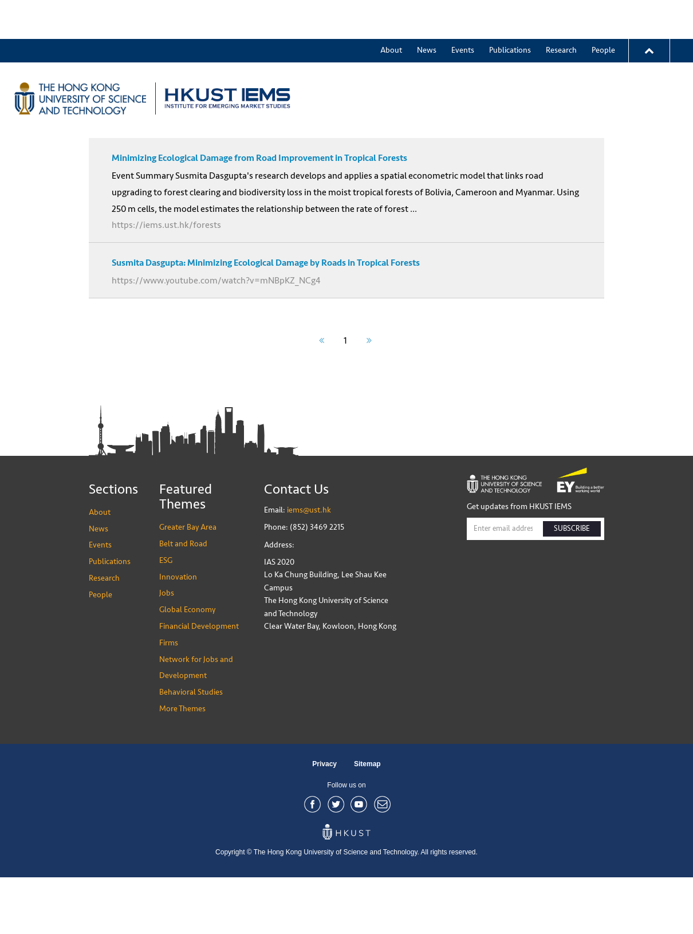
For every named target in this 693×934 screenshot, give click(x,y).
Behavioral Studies (191, 749)
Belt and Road (432, 59)
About (391, 11)
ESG (485, 59)
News (426, 11)
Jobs (166, 650)
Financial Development (199, 683)
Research (561, 11)
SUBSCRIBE (572, 585)
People (603, 11)
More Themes (598, 59)
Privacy (324, 821)
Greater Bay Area (354, 59)
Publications (510, 11)
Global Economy (187, 666)
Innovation (532, 59)
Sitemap (367, 821)
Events (462, 11)
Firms (168, 699)
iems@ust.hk (309, 567)
